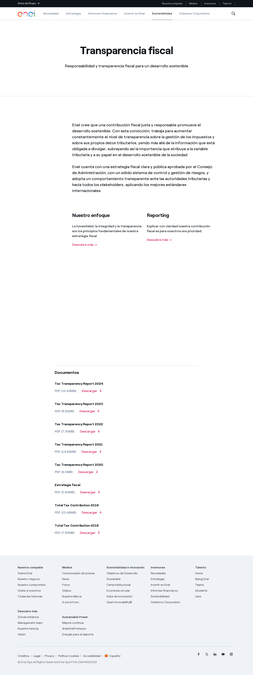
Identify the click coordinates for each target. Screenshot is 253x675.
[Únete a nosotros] (38, 591)
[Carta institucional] (127, 585)
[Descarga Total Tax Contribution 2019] (92, 513)
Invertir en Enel (134, 13)
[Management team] (38, 623)
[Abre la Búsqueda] (233, 14)
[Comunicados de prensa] (82, 573)
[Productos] (38, 579)
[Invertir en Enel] (171, 585)
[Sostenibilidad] (171, 596)
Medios (193, 3)
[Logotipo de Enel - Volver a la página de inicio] (27, 13)
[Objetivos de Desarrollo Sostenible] (127, 576)
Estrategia (73, 13)
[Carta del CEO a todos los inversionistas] (82, 579)
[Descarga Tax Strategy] (90, 493)
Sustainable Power (75, 617)
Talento (227, 3)
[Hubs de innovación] (127, 596)
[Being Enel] (215, 579)
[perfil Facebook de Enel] (198, 654)
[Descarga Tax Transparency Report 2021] (91, 453)
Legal (36, 656)
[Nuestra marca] (82, 596)
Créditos (23, 656)
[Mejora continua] (82, 623)
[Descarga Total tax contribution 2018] (90, 534)
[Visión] (38, 634)
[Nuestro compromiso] (38, 585)
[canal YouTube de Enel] (223, 654)
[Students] (215, 591)
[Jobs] (215, 596)
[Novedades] (171, 573)
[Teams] (215, 585)
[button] (29, 3)
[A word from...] (82, 602)
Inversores (210, 3)
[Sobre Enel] (38, 573)
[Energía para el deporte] (82, 634)
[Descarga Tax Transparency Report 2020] (88, 473)
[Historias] (38, 596)
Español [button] (112, 656)
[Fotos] (82, 585)
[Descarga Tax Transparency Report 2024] (92, 392)
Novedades (51, 13)
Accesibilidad (92, 656)
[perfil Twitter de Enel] (207, 654)
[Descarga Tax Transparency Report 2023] (89, 412)
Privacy (49, 656)
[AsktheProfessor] (82, 629)
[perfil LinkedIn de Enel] (215, 654)
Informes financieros (102, 13)
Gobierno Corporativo (194, 13)
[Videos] (82, 591)
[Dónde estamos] (38, 617)
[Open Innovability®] (127, 602)
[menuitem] (198, 654)
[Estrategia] (171, 579)
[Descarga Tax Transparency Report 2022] (90, 432)
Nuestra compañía (172, 3)
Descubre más (27, 611)
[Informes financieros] (171, 591)
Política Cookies (68, 656)
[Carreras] (215, 573)
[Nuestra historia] (38, 629)
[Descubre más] (84, 252)
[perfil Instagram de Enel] (231, 654)
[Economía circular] (127, 591)
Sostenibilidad (162, 16)
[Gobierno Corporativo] (171, 602)
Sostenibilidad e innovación (125, 567)
